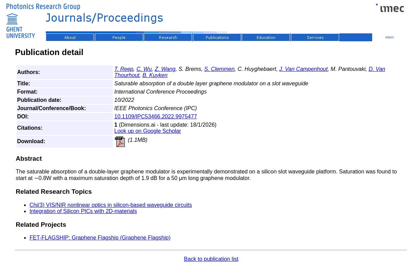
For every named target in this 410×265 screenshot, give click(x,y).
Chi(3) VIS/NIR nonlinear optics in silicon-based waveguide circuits (111, 205)
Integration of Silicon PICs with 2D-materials (83, 211)
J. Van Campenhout (303, 69)
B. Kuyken (155, 75)
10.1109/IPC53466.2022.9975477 (155, 116)
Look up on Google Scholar (147, 131)
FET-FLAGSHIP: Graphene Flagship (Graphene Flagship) (100, 238)
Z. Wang (165, 69)
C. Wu (144, 69)
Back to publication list (211, 259)
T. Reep (123, 69)
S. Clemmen (219, 69)
